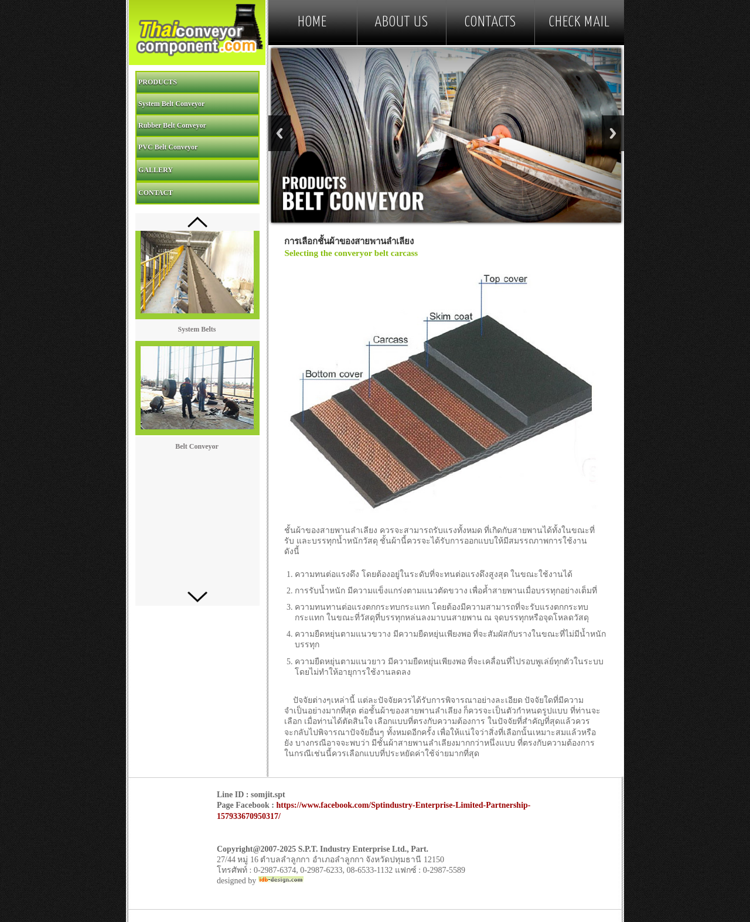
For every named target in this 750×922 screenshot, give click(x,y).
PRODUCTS (157, 82)
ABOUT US (401, 22)
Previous (279, 133)
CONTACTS (490, 22)
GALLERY (155, 170)
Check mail (579, 22)
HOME (312, 22)
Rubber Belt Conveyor (172, 125)
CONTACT (155, 193)
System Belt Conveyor (171, 104)
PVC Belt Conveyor (167, 147)
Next (613, 133)
